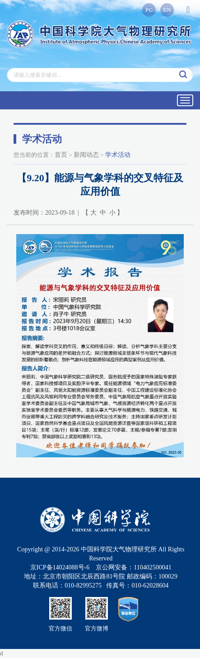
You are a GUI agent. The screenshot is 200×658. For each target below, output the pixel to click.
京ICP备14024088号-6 (59, 567)
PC (149, 9)
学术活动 (117, 154)
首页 (61, 154)
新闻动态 (86, 154)
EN (167, 9)
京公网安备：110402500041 (133, 567)
